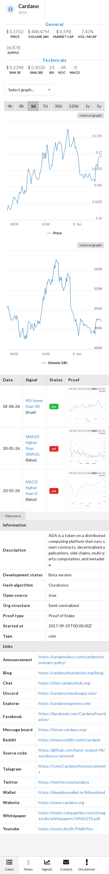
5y (99, 105)
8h (21, 105)
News (28, 865)
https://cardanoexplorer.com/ (64, 703)
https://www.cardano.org (61, 802)
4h (10, 105)
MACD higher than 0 (32, 487)
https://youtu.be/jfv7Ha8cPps (65, 828)
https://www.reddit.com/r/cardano (69, 739)
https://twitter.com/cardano (63, 782)
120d (73, 105)
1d (33, 105)
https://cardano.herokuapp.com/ (67, 693)
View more (13, 516)
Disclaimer (86, 865)
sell (53, 448)
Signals (47, 865)
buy (53, 406)
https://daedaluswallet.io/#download (71, 792)
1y (87, 105)
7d (45, 105)
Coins (9, 865)
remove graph (90, 115)
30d (58, 105)
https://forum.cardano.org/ (62, 729)
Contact (66, 865)
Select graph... (30, 90)
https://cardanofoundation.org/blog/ (71, 672)
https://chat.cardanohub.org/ (64, 682)
